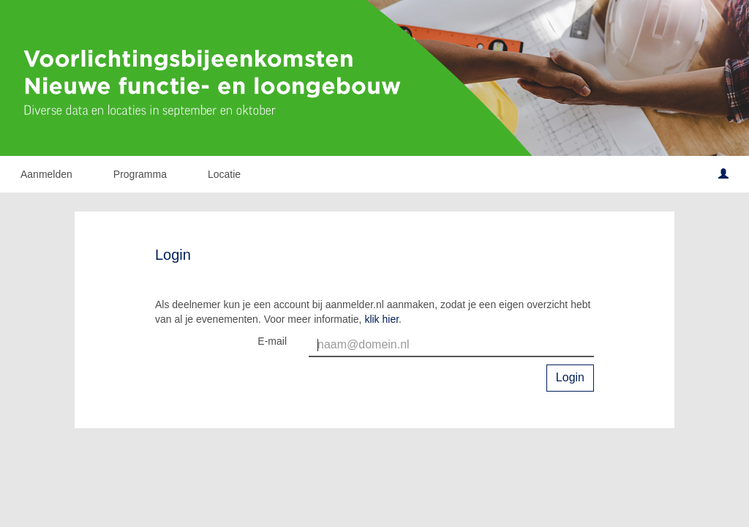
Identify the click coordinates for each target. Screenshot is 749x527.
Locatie (224, 174)
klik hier (381, 319)
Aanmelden (46, 174)
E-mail (272, 341)
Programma (140, 174)
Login (570, 377)
